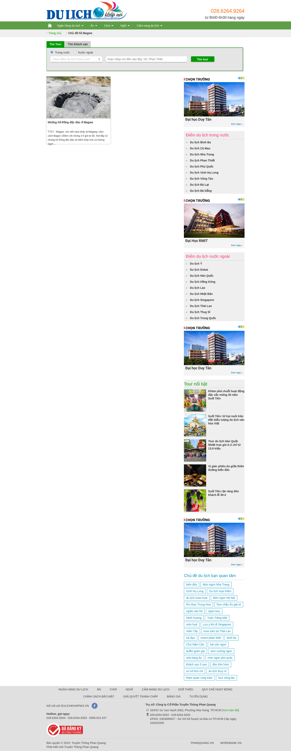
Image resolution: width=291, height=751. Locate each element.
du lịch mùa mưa (196, 597)
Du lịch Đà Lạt (199, 184)
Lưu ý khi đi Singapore (217, 624)
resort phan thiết (211, 637)
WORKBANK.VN (230, 743)
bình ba (231, 637)
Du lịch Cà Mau (200, 148)
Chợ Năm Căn (195, 644)
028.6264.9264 (228, 11)
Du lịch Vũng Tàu (201, 178)
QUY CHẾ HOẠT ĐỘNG (217, 689)
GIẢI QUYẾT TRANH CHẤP (140, 696)
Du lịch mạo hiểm (220, 591)
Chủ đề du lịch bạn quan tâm (210, 575)
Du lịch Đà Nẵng (201, 190)
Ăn (92, 25)
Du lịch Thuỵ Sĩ (200, 312)
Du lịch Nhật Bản (201, 293)
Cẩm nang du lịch (148, 25)
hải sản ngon (218, 644)
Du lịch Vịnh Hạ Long (204, 172)
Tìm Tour (55, 44)
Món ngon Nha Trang (216, 584)
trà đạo (190, 637)
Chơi (107, 25)
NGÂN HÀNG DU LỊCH (73, 689)
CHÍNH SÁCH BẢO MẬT (98, 696)
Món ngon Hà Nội (224, 597)
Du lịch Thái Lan (201, 306)
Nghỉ (123, 25)
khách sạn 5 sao (196, 664)
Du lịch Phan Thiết (202, 160)
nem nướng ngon (221, 651)
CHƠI (113, 689)
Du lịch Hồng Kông (202, 281)
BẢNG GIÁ (173, 696)
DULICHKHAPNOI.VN (75, 705)
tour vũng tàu (226, 677)
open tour (214, 611)
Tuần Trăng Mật (217, 617)
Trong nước (62, 52)
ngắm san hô (194, 611)
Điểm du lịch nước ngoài (208, 256)
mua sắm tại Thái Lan (217, 631)
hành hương (193, 617)
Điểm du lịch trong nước (207, 135)
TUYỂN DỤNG (198, 696)
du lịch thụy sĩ (217, 671)
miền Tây (192, 631)
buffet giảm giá (195, 651)
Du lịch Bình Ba (200, 142)
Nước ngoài (85, 52)
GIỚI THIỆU (185, 689)
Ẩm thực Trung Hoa (198, 604)
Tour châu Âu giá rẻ (228, 604)
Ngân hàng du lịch (68, 25)
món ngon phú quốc (220, 657)
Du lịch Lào (197, 287)
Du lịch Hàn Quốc (201, 275)
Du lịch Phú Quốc (201, 166)
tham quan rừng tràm (199, 677)
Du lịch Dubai (199, 269)
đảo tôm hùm (220, 664)
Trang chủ (54, 33)
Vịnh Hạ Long (194, 591)
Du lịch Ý (196, 263)
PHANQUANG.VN (202, 743)
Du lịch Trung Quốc (203, 318)
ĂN (99, 689)
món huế (191, 624)
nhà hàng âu (194, 657)
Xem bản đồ (230, 710)
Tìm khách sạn (78, 44)
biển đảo (191, 584)
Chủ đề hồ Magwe (80, 33)
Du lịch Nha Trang (202, 154)
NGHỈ (129, 689)
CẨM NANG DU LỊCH (155, 689)
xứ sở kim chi (194, 671)
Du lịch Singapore (202, 300)
